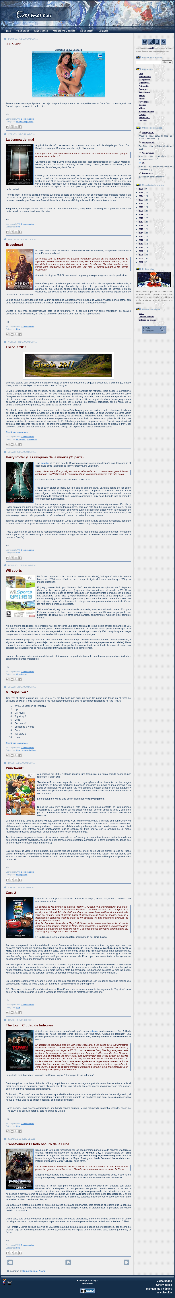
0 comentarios (27, 119)
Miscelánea (32, 439)
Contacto (103, 30)
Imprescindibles (29, 750)
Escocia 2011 (16, 347)
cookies (152, 48)
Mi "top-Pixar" (17, 692)
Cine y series (41, 30)
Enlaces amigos (146, 317)
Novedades (144, 102)
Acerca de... (144, 117)
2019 (141, 214)
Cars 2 (11, 893)
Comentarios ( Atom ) (34, 1271)
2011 (141, 244)
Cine (18, 227)
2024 (141, 196)
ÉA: (143, 163)
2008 (141, 255)
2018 (141, 218)
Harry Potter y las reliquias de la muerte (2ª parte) (44, 457)
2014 (141, 233)
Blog (8, 30)
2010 (141, 247)
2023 (141, 200)
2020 (141, 211)
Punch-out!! (15, 768)
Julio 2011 (14, 44)
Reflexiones (144, 92)
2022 (141, 203)
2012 (141, 240)
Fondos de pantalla (25, 122)
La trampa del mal (20, 139)
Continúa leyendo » (17, 432)
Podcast (143, 121)
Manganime (144, 80)
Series (142, 95)
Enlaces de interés (147, 320)
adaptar (45, 463)
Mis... (141, 313)
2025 (141, 192)
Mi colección (87, 30)
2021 (141, 207)
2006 (141, 262)
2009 (141, 251)
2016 (141, 225)
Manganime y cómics (64, 30)
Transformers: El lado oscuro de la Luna (37, 1144)
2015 (141, 229)
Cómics (142, 105)
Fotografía (21, 439)
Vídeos (142, 108)
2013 (141, 236)
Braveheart (14, 244)
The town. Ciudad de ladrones (29, 1025)
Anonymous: (148, 132)
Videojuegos (22, 30)
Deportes (143, 89)
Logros (142, 114)
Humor (142, 99)
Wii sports (14, 570)
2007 (141, 258)
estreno (94, 1031)
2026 (141, 189)
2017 (141, 222)
